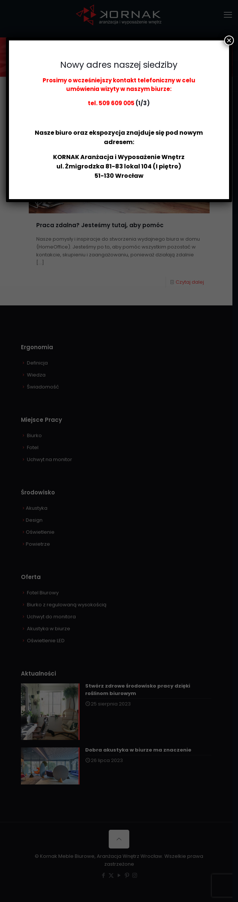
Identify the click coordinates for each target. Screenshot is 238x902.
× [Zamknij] (229, 40)
